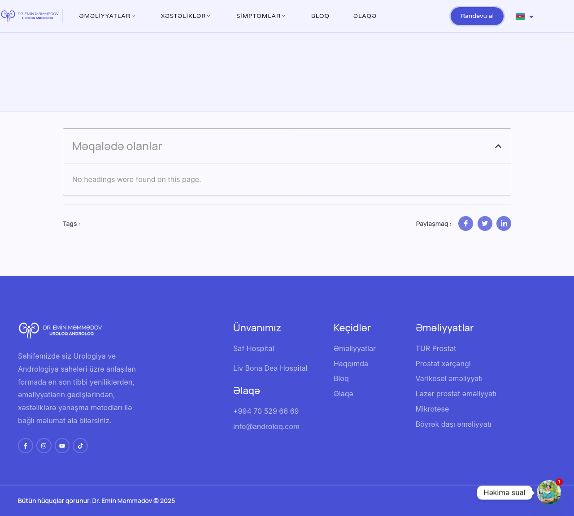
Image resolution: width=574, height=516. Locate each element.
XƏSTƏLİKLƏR (187, 16)
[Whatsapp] (549, 493)
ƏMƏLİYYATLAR (108, 16)
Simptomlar (261, 16)
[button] (498, 146)
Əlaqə (365, 16)
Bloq (320, 16)
